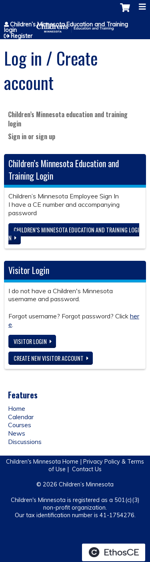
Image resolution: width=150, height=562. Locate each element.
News (16, 433)
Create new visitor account (49, 358)
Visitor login (30, 341)
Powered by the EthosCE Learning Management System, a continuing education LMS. (113, 552)
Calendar (21, 417)
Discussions (25, 442)
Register (21, 36)
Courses (19, 425)
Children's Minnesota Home (42, 461)
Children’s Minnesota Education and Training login (66, 27)
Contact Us (87, 469)
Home (16, 408)
